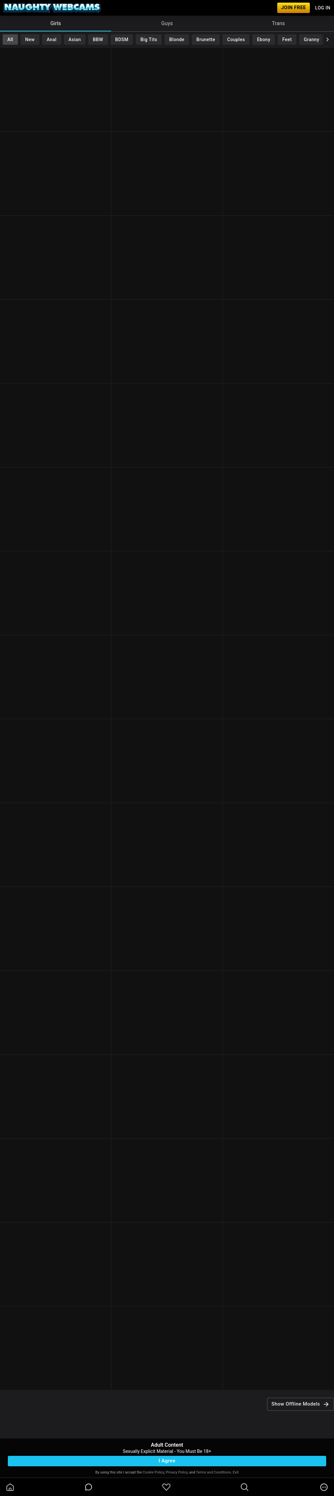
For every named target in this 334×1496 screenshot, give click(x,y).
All (10, 39)
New (30, 39)
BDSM (122, 39)
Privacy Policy (177, 1472)
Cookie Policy (153, 1472)
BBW (98, 39)
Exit (236, 1472)
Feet (287, 39)
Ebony (263, 39)
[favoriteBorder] (166, 1487)
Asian (74, 39)
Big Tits (149, 39)
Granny (311, 39)
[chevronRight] (327, 39)
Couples (236, 39)
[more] (323, 1487)
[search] (244, 1487)
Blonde (177, 39)
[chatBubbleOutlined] (88, 1487)
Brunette (205, 39)
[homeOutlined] (10, 1487)
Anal (51, 39)
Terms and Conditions (213, 1472)
